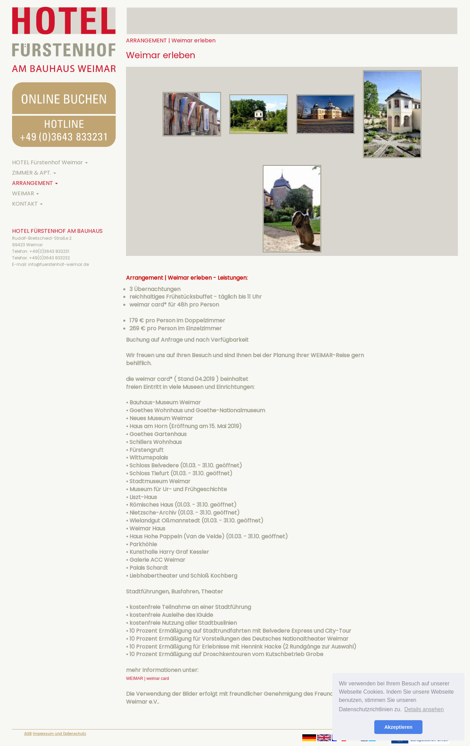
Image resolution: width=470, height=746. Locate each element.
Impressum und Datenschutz (59, 733)
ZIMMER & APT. (34, 173)
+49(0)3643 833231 (49, 251)
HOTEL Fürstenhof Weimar (50, 162)
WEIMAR (25, 193)
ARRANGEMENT (35, 183)
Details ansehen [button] (424, 709)
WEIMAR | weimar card (147, 678)
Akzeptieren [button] (398, 727)
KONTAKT (27, 204)
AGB (28, 733)
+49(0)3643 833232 (49, 258)
